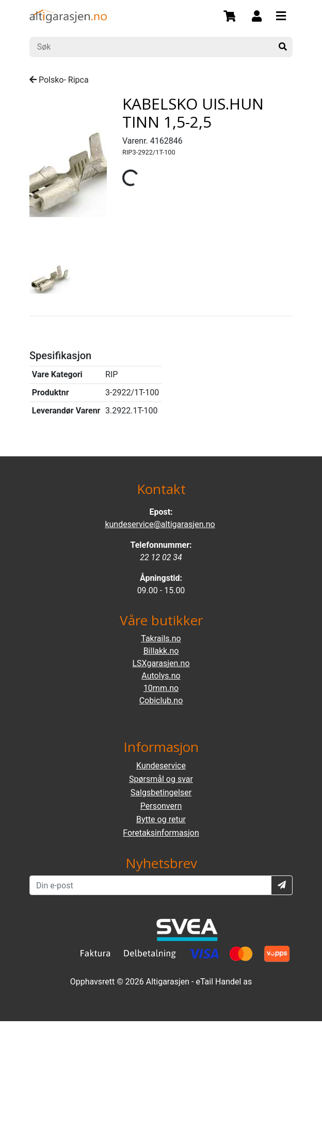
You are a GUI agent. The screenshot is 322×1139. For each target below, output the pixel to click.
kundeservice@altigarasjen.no (160, 524)
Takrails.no (161, 638)
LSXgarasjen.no (160, 663)
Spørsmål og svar (161, 779)
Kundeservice (161, 766)
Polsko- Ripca (59, 80)
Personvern (161, 806)
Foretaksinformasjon (161, 833)
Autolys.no (160, 676)
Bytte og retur (161, 819)
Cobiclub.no (161, 700)
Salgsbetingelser (161, 792)
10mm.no (161, 688)
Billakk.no (161, 651)
